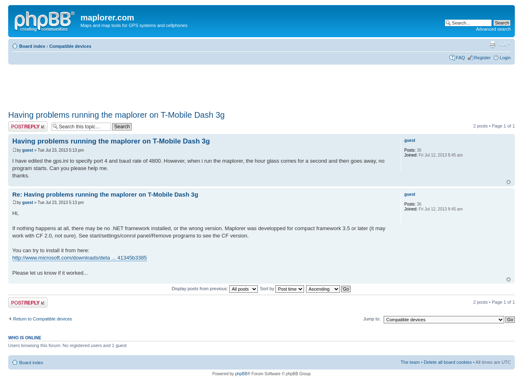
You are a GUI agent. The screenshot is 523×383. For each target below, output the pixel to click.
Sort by (282, 288)
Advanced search (493, 29)
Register (482, 57)
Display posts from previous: (215, 288)
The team (410, 362)
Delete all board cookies (448, 362)
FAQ (460, 57)
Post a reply (27, 126)
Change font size (505, 44)
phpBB (241, 374)
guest (27, 150)
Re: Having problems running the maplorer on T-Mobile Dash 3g (105, 194)
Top (508, 182)
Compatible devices (70, 46)
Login (505, 57)
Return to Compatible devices (42, 318)
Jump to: (371, 318)
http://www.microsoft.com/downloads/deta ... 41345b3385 (79, 258)
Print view (492, 44)
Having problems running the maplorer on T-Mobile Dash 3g (116, 114)
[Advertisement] (157, 84)
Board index (32, 46)
